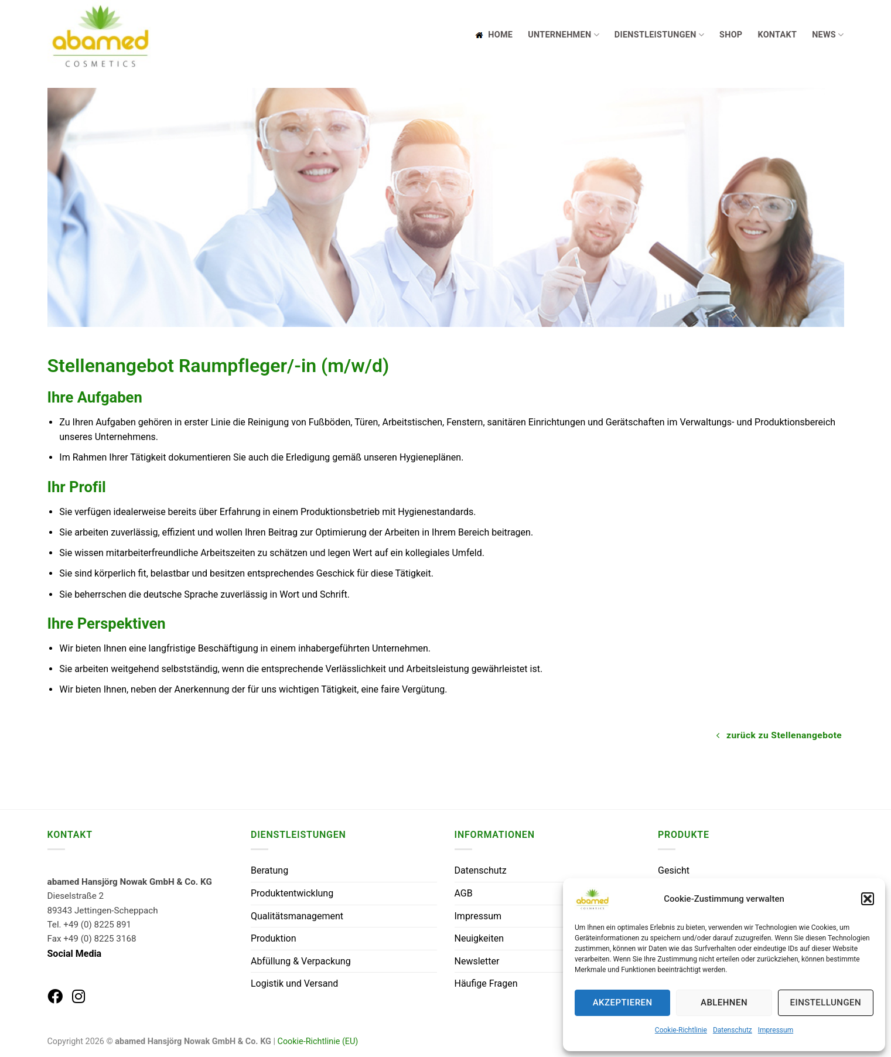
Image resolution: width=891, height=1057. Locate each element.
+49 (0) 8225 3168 (99, 938)
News (828, 34)
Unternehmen (563, 34)
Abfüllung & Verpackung (301, 961)
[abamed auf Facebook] (55, 996)
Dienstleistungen (659, 34)
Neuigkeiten (479, 938)
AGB (464, 893)
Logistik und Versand (294, 983)
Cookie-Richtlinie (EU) (318, 1041)
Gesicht (673, 870)
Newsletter (477, 961)
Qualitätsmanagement (297, 916)
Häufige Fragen (486, 983)
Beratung (269, 870)
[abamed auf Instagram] (78, 996)
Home (493, 35)
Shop (730, 35)
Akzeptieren (623, 1002)
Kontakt (777, 35)
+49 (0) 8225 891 (97, 924)
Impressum (775, 1030)
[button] (867, 899)
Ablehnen (724, 1002)
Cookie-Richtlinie (681, 1030)
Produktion (273, 938)
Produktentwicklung (292, 893)
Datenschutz (732, 1030)
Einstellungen (826, 1002)
